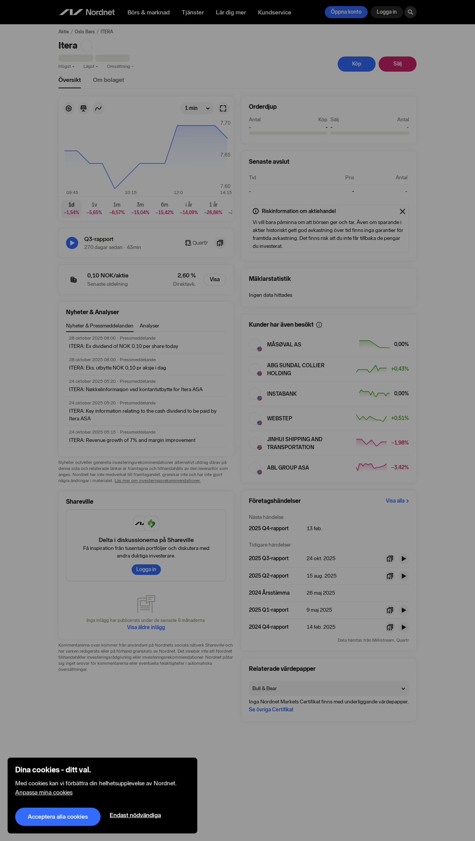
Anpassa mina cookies (43, 792)
